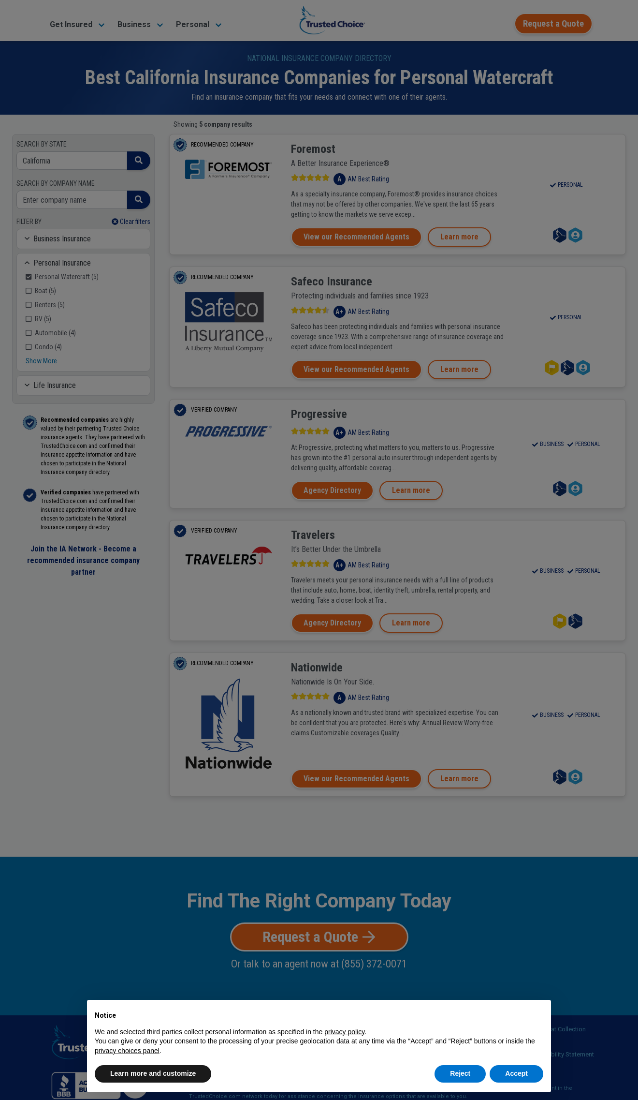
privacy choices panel (127, 1051)
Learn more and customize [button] (153, 1073)
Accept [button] (516, 1073)
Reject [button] (460, 1073)
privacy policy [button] (344, 1032)
